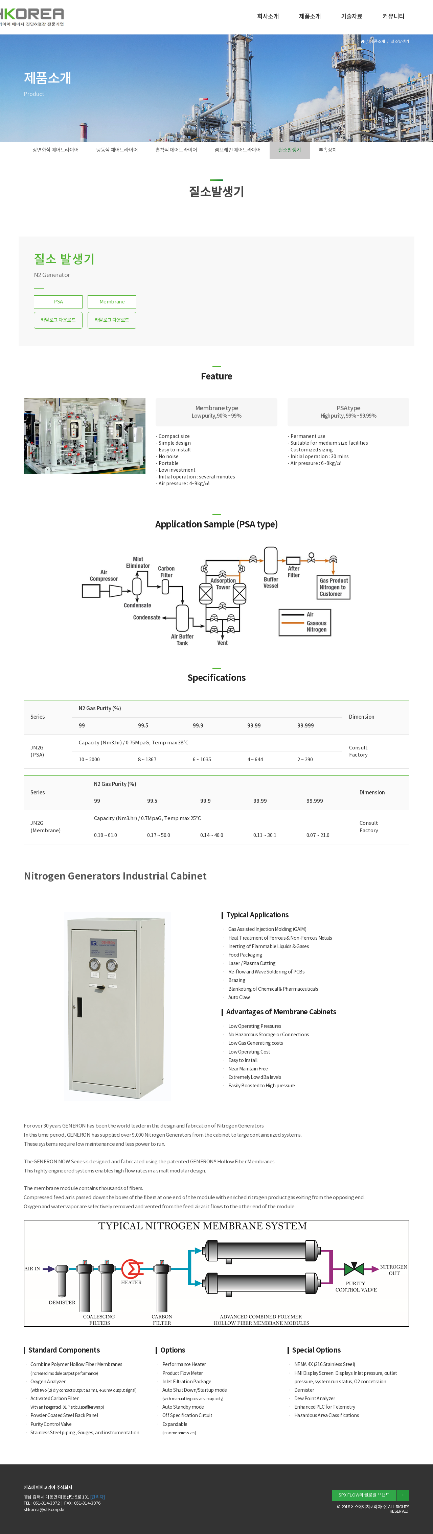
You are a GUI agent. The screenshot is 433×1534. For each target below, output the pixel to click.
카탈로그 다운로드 (58, 320)
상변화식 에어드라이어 (55, 150)
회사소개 (268, 17)
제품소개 (310, 17)
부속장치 (328, 150)
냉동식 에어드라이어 (117, 150)
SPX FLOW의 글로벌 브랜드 (364, 1495)
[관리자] (97, 1497)
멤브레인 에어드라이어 (237, 150)
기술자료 (352, 17)
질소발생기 (289, 150)
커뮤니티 (393, 17)
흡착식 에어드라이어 (176, 150)
